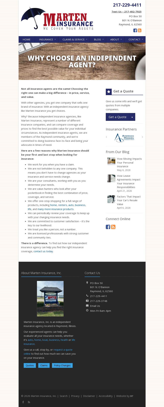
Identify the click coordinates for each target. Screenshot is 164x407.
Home (26, 39)
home (53, 205)
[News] (139, 30)
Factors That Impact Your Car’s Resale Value (124, 202)
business (80, 205)
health (64, 339)
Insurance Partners (121, 129)
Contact (136, 39)
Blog (99, 39)
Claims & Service (75, 39)
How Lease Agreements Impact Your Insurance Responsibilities (124, 183)
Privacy (75, 396)
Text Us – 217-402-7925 (126, 11)
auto (71, 205)
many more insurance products (56, 209)
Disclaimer (89, 396)
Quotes (30, 365)
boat (45, 339)
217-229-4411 (98, 296)
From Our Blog (117, 152)
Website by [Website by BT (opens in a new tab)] (124, 396)
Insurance (47, 39)
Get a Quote (117, 117)
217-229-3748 (98, 301)
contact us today (43, 251)
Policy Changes (62, 365)
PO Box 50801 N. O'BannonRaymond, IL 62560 (101, 287)
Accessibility (106, 396)
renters (62, 205)
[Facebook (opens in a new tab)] (135, 30)
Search (64, 396)
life (29, 209)
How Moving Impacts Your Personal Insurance (124, 164)
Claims (44, 365)
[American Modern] (124, 137)
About (116, 39)
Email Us (95, 305)
